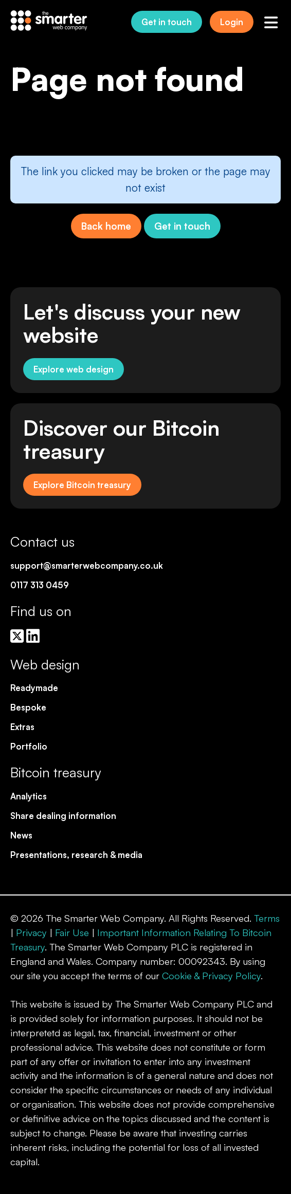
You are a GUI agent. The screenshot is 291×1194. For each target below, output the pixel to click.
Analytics (28, 796)
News (21, 835)
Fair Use (72, 932)
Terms (267, 918)
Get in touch (166, 21)
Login (231, 21)
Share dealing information (63, 815)
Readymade (34, 687)
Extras (22, 726)
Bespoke (28, 707)
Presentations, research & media (76, 854)
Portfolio (28, 746)
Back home (106, 226)
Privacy (31, 932)
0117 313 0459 (39, 585)
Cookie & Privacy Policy (211, 975)
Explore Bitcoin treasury (82, 484)
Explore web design (73, 369)
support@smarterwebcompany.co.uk (86, 565)
